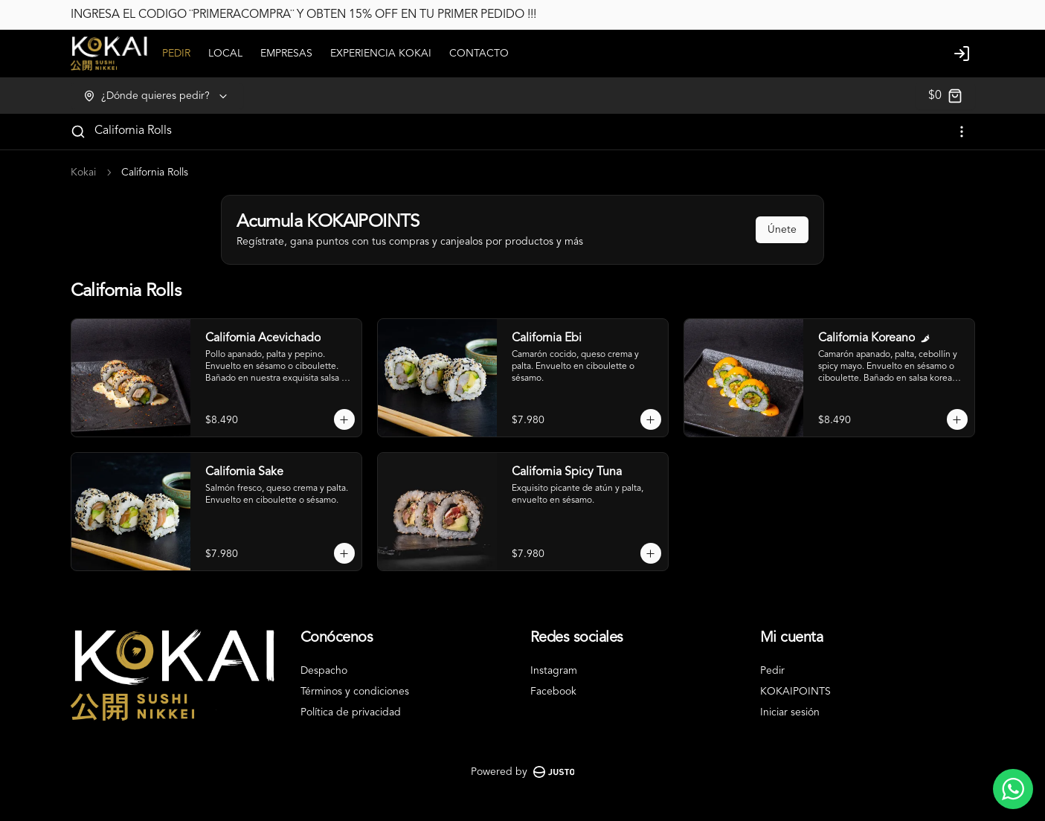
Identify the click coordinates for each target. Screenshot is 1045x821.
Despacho (323, 671)
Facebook (553, 691)
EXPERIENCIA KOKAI (380, 53)
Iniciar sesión (790, 712)
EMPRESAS (286, 53)
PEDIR (176, 53)
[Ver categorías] (961, 131)
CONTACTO (479, 53)
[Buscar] (78, 131)
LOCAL (225, 53)
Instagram (553, 671)
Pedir (772, 671)
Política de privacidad (350, 712)
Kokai (83, 172)
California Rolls (133, 131)
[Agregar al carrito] (344, 419)
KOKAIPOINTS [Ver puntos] (795, 691)
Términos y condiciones (354, 691)
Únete (782, 230)
